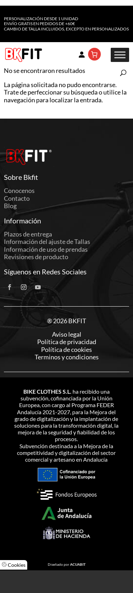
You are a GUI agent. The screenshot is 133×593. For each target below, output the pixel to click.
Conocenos (19, 190)
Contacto (17, 198)
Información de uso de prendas (46, 249)
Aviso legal (66, 334)
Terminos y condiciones (67, 357)
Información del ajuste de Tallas (47, 241)
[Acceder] (81, 54)
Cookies (13, 565)
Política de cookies (66, 349)
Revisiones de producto (36, 257)
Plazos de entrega (28, 234)
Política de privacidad (66, 342)
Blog (10, 206)
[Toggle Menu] (120, 55)
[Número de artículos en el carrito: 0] (94, 54)
